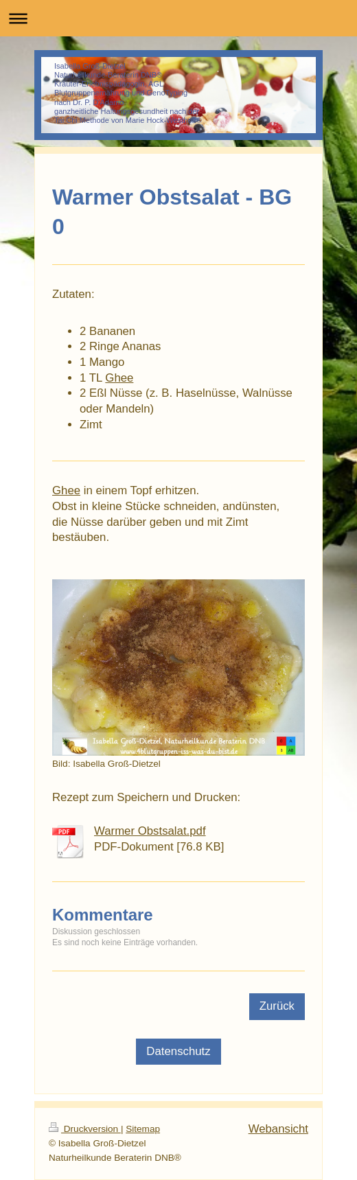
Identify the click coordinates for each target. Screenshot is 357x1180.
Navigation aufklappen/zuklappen (178, 18)
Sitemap (143, 1129)
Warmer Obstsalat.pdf (150, 830)
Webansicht (278, 1128)
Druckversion (85, 1129)
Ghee (119, 377)
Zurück (277, 1006)
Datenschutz (178, 1051)
